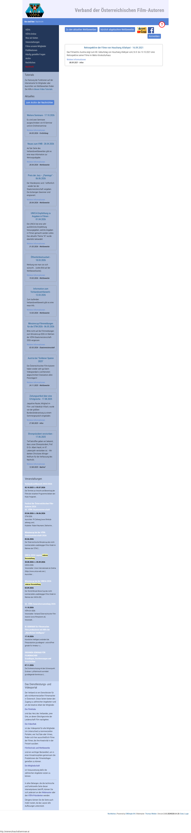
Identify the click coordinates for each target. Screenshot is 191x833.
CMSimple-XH (130, 814)
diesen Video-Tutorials (43, 89)
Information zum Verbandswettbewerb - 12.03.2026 (41, 291)
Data (182, 814)
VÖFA (27, 29)
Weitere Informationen (76, 59)
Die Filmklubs (30, 709)
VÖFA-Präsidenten (35, 795)
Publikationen (31, 50)
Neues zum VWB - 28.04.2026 (41, 143)
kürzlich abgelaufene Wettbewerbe (117, 29)
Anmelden (154, 36)
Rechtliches (30, 62)
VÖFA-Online (30, 34)
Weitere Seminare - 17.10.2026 (40, 115)
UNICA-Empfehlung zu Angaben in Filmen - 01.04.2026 (41, 216)
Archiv (28, 58)
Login (187, 814)
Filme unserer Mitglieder (35, 46)
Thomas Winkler (151, 814)
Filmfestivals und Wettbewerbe (37, 748)
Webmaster (46, 792)
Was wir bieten (31, 38)
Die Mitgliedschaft (32, 765)
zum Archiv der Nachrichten (39, 102)
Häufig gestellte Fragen (35, 54)
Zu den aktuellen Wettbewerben (81, 29)
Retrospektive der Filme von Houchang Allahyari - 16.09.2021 (113, 47)
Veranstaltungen (32, 42)
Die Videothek (30, 724)
